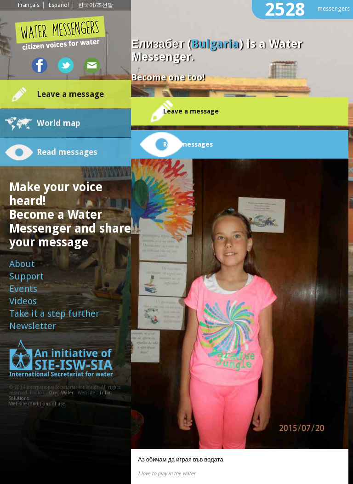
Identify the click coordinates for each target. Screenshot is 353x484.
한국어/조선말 (95, 5)
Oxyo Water (61, 392)
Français (29, 5)
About (22, 263)
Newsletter (32, 325)
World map (58, 123)
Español (59, 5)
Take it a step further (54, 313)
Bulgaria (215, 44)
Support (26, 276)
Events (23, 288)
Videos (23, 301)
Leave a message (70, 94)
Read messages (67, 152)
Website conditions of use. (37, 403)
